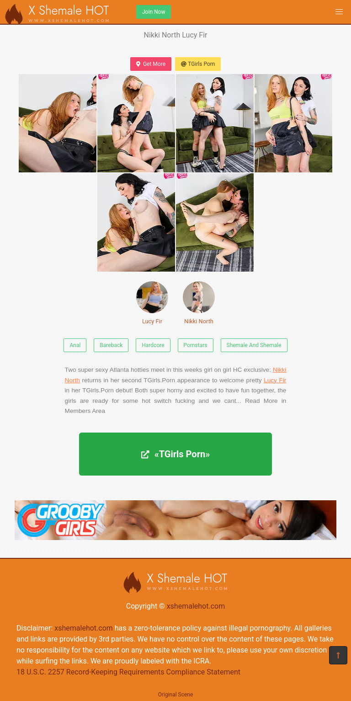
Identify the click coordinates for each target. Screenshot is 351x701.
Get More (150, 64)
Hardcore (153, 345)
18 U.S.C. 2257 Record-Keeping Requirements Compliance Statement (128, 672)
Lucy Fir (152, 303)
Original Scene (175, 694)
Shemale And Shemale (254, 345)
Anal (74, 345)
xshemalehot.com (196, 606)
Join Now (153, 12)
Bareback (111, 345)
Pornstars (195, 345)
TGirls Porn (198, 64)
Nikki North (199, 303)
